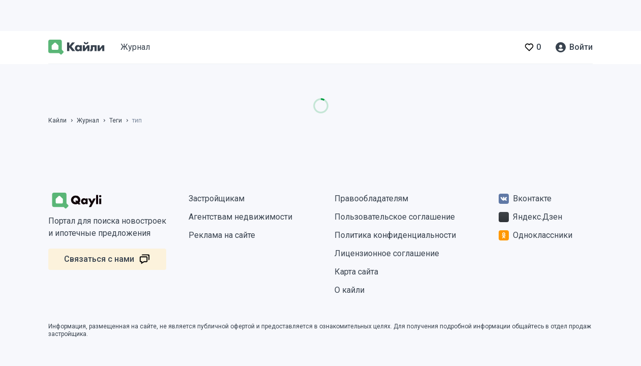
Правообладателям (371, 198)
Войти (581, 47)
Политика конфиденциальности (395, 235)
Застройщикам (217, 198)
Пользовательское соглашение (394, 217)
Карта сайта (356, 272)
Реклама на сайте (222, 235)
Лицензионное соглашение (386, 253)
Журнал (135, 47)
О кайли (349, 290)
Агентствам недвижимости (240, 217)
